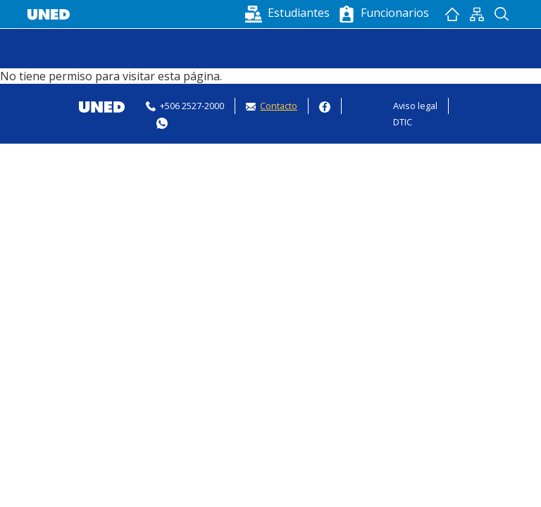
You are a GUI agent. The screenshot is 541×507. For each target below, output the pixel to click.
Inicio (452, 14)
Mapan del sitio (476, 14)
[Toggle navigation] (36, 49)
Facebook (324, 105)
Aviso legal (415, 105)
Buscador (501, 14)
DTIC (402, 121)
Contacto (278, 105)
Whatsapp (162, 121)
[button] (288, 12)
